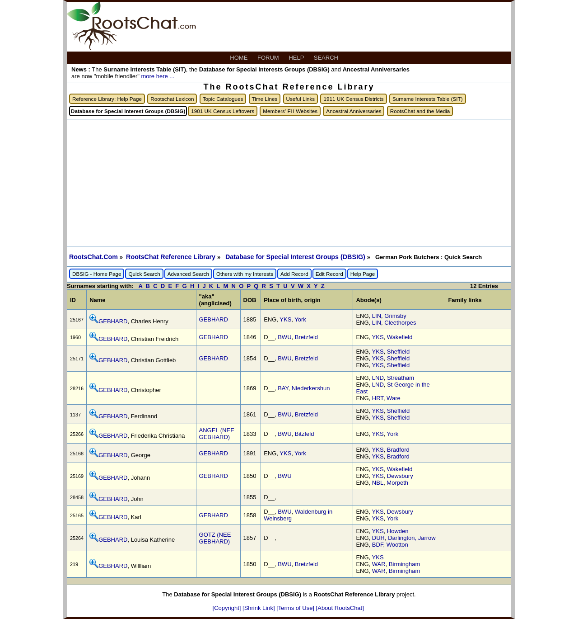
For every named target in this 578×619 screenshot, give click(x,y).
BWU (284, 337)
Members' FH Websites (290, 111)
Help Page (362, 274)
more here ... (157, 76)
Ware (394, 398)
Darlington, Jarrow (412, 537)
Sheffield (398, 351)
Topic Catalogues (223, 99)
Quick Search (144, 274)
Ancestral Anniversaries (353, 111)
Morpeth (397, 482)
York (300, 319)
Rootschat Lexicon (172, 99)
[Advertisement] (289, 182)
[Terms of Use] (296, 608)
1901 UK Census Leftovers (222, 111)
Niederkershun (311, 388)
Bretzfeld (306, 337)
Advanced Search (188, 274)
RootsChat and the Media (420, 111)
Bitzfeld (304, 433)
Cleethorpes (400, 322)
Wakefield (400, 337)
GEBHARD (112, 321)
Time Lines (265, 99)
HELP (297, 57)
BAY (283, 388)
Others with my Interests (244, 274)
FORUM (268, 57)
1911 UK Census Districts (353, 99)
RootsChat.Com (93, 256)
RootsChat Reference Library (171, 256)
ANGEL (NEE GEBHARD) (216, 433)
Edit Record (329, 274)
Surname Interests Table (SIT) (427, 99)
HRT (377, 398)
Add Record (294, 274)
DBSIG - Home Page (96, 274)
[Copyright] (227, 608)
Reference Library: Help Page (107, 99)
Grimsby (395, 315)
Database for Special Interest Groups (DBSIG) (296, 256)
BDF (377, 544)
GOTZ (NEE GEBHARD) (215, 538)
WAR (379, 564)
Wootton (397, 544)
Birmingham (404, 564)
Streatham (400, 377)
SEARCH (327, 57)
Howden (398, 531)
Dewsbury (400, 476)
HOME (239, 57)
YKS (285, 319)
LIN (376, 315)
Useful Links (300, 99)
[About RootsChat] (340, 608)
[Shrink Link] (259, 608)
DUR (378, 537)
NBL (377, 482)
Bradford (398, 449)
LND (378, 377)
